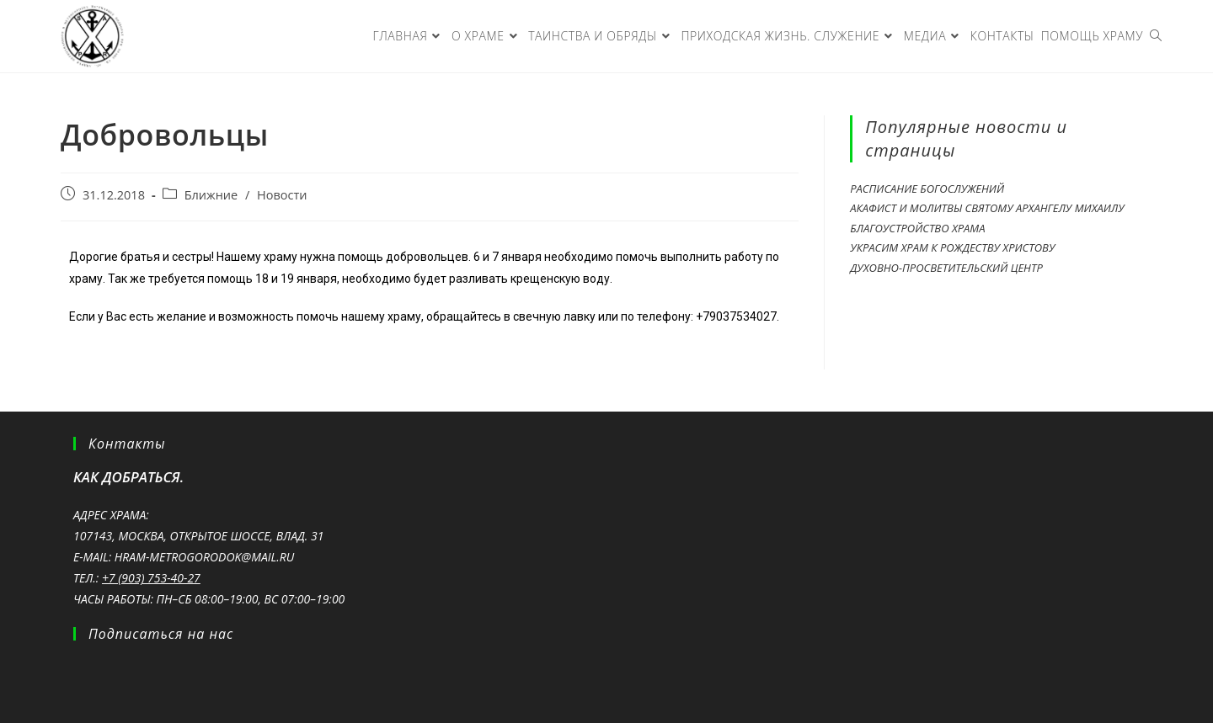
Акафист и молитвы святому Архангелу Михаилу (987, 207)
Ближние (211, 195)
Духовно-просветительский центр (946, 267)
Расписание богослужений (927, 188)
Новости (282, 195)
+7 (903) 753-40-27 (151, 578)
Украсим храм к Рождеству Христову (952, 247)
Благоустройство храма (917, 228)
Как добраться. (128, 476)
